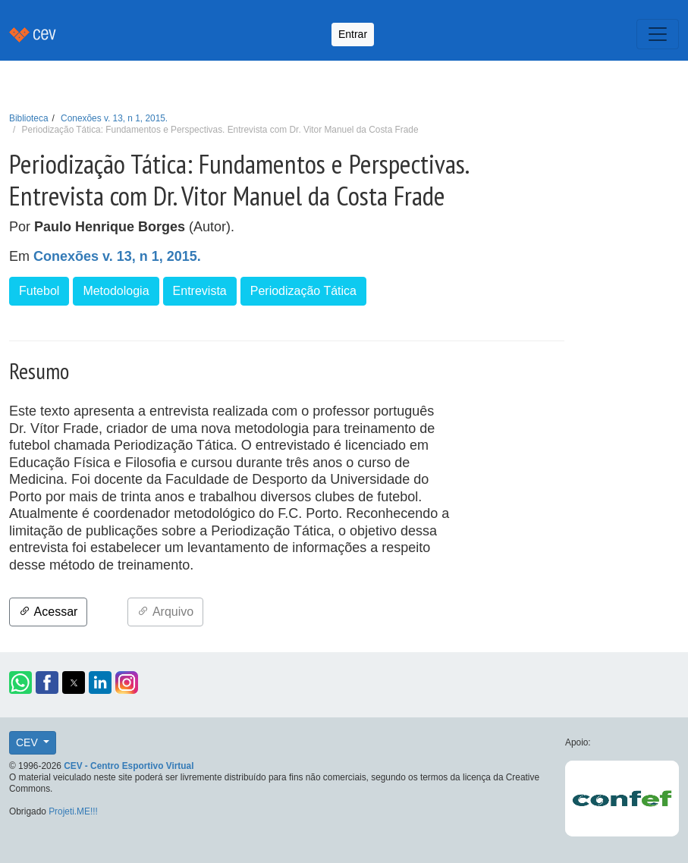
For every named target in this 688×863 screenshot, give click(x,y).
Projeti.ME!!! (73, 811)
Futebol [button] (39, 290)
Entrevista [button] (200, 290)
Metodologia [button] (116, 290)
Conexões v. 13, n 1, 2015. (114, 118)
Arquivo (165, 611)
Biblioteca (29, 118)
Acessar (48, 611)
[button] (20, 682)
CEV (28, 742)
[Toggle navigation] (657, 34)
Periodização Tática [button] (303, 290)
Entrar (352, 34)
